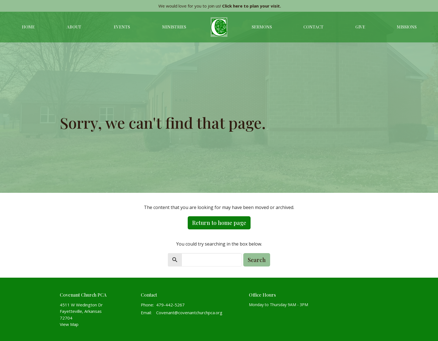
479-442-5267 (170, 305)
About (74, 27)
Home (28, 27)
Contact (313, 27)
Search (257, 259)
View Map (69, 324)
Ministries (174, 27)
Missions (406, 27)
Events (122, 27)
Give (360, 27)
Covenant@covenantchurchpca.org (189, 312)
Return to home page (219, 222)
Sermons (262, 27)
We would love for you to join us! (219, 6)
